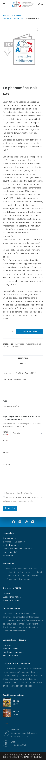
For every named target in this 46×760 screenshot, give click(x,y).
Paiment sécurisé (11, 648)
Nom (5, 440)
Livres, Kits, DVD (10, 552)
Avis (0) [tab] (23, 363)
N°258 (16, 701)
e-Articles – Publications (14, 542)
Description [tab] (23, 358)
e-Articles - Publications (26, 344)
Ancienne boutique (11, 600)
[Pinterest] (26, 521)
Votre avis (7, 464)
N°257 (16, 712)
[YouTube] (32, 521)
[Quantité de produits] (9, 331)
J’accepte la (19, 493)
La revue (6, 593)
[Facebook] (13, 521)
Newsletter (8, 555)
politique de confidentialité (23, 493)
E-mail (6, 452)
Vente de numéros (11, 545)
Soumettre (10, 508)
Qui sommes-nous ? (12, 597)
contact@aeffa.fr (18, 745)
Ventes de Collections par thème (17, 548)
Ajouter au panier (30, 331)
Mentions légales (10, 655)
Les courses (15, 347)
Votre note (5, 433)
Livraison (7, 645)
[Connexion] (39, 4)
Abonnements (9, 538)
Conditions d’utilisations (13, 652)
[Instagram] (20, 521)
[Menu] (4, 4)
